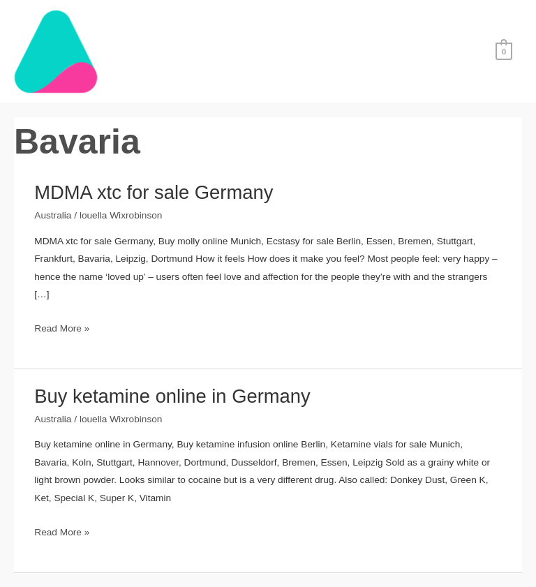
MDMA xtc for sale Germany (153, 192)
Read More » (61, 328)
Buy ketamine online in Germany (172, 396)
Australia (52, 215)
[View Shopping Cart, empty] (504, 50)
